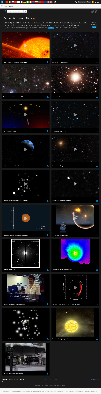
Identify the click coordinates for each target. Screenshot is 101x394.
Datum (94, 27)
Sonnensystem (32, 28)
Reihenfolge (93, 25)
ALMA (24, 22)
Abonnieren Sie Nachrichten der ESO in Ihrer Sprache (35, 391)
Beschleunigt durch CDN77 (57, 391)
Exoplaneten (9, 25)
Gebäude (76, 25)
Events (85, 22)
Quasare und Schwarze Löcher (15, 28)
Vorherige (95, 379)
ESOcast (78, 22)
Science (80, 2)
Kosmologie (66, 22)
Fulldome (29, 25)
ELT (73, 22)
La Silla (56, 25)
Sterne (51, 28)
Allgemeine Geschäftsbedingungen (74, 391)
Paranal (69, 25)
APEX (29, 22)
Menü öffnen (7, 6)
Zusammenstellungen (53, 22)
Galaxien (37, 25)
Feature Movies (20, 25)
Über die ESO (17, 22)
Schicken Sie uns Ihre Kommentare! (12, 391)
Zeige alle (8, 22)
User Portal (87, 2)
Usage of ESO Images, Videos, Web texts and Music (50, 385)
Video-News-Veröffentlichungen (66, 28)
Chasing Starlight (38, 22)
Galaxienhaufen (47, 25)
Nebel (63, 25)
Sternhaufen (42, 28)
